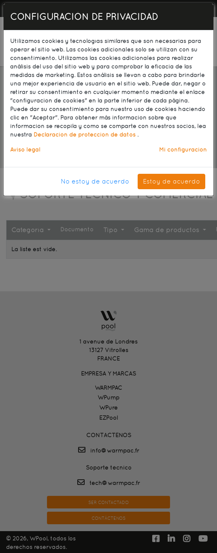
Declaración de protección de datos (85, 134)
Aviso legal (25, 149)
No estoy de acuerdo (95, 181)
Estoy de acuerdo (171, 181)
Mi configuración (183, 149)
